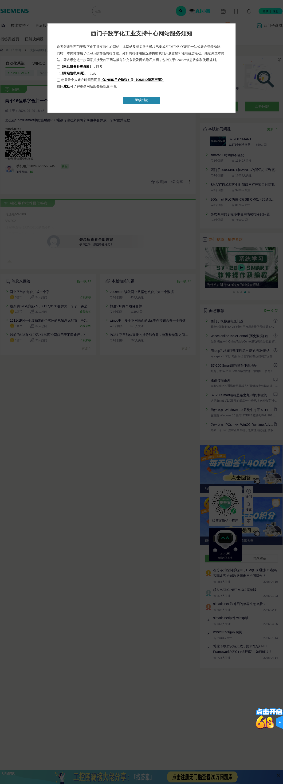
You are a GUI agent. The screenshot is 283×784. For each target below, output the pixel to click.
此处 (66, 86)
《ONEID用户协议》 (116, 80)
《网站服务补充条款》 (76, 67)
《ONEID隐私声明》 (149, 80)
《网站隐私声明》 (73, 73)
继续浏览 (141, 100)
